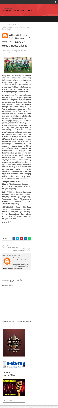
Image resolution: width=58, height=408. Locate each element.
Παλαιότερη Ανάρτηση (23, 321)
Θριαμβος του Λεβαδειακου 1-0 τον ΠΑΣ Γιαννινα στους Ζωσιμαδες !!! (16, 40)
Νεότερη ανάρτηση (8, 321)
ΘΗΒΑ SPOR (7, 8)
